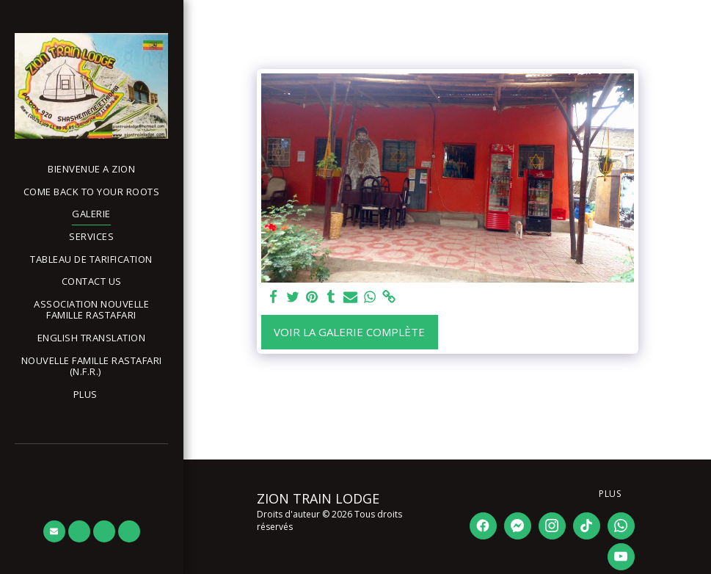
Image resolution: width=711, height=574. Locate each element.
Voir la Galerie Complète (349, 331)
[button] (91, 366)
